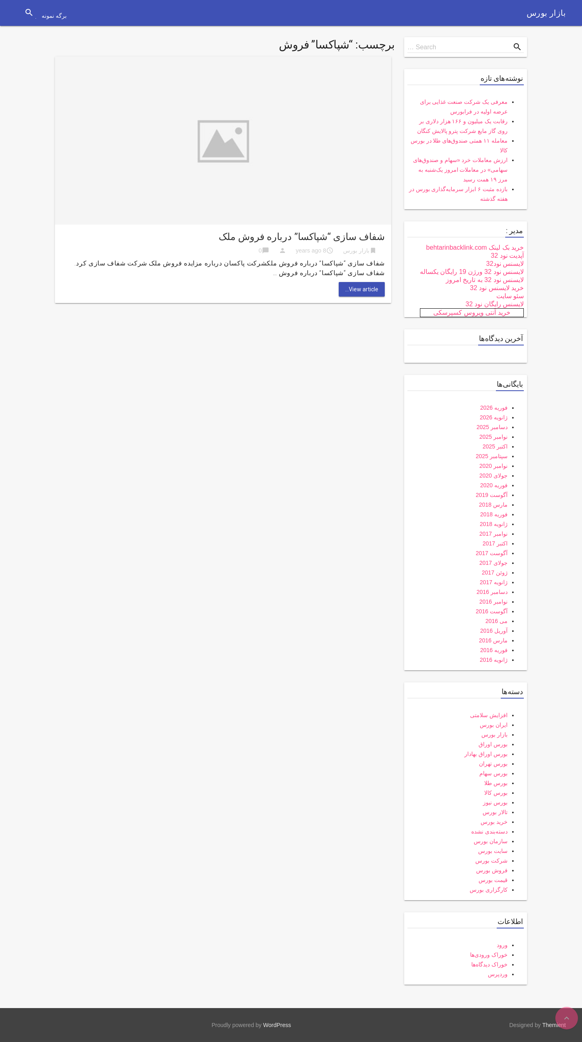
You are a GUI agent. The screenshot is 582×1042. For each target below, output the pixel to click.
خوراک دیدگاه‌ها (489, 964)
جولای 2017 (493, 563)
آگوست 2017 (492, 553)
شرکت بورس (491, 860)
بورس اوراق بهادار (486, 754)
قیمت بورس (493, 880)
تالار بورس (495, 812)
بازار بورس (546, 13)
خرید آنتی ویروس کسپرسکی (471, 312)
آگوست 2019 (492, 495)
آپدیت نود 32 (507, 255)
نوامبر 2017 (493, 533)
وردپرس (498, 974)
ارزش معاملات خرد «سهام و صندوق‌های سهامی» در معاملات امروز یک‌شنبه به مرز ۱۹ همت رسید (460, 170)
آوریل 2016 (494, 630)
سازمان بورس (491, 841)
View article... (362, 289)
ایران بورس (494, 725)
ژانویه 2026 (494, 417)
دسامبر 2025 (492, 427)
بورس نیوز (495, 802)
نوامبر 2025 (493, 437)
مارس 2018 (493, 504)
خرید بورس (494, 822)
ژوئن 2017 (495, 572)
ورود (502, 945)
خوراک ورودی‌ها (489, 954)
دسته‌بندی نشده (489, 831)
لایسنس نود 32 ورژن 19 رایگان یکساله (472, 271)
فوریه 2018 (494, 514)
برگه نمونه (54, 16)
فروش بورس (492, 870)
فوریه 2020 (494, 485)
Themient (554, 1025)
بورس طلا (496, 783)
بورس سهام (493, 773)
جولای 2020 (493, 475)
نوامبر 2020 (493, 466)
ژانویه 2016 (494, 660)
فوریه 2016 (494, 650)
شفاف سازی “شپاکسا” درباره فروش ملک (302, 236)
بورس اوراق (493, 744)
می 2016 (496, 621)
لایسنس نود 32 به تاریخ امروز (485, 279)
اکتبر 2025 (495, 446)
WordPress (277, 1025)
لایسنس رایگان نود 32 (495, 304)
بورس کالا (496, 792)
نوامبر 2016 (493, 601)
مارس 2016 (493, 640)
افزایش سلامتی (489, 715)
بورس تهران (493, 763)
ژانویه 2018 (494, 524)
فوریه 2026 (494, 407)
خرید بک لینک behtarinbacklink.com (475, 247)
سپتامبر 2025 (492, 456)
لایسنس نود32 (505, 263)
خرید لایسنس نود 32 (497, 287)
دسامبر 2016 (492, 592)
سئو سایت (510, 296)
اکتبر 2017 (495, 543)
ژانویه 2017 (494, 582)
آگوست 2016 (492, 611)
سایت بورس (493, 851)
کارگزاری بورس (489, 889)
